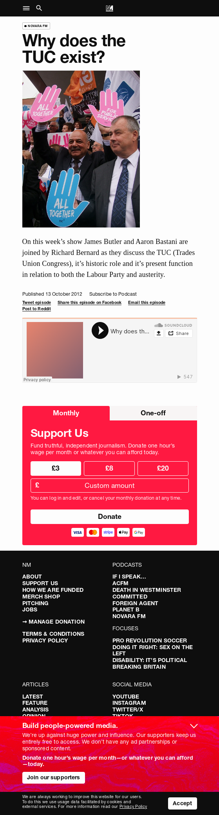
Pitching (35, 603)
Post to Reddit (36, 308)
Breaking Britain (139, 666)
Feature (35, 702)
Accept (182, 803)
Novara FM (129, 616)
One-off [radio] (153, 413)
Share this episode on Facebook (89, 302)
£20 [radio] (163, 468)
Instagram (129, 702)
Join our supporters (53, 777)
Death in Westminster (146, 589)
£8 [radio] (109, 468)
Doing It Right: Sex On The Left (152, 650)
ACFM (120, 583)
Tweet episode (36, 302)
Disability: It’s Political (149, 660)
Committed (129, 596)
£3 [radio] (56, 468)
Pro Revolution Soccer (149, 640)
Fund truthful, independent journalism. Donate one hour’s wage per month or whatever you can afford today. (103, 449)
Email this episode (146, 302)
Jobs (30, 609)
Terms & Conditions (53, 633)
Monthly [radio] (66, 413)
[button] (28, 8)
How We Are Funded (52, 589)
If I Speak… (129, 576)
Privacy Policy (45, 640)
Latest (32, 696)
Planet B (126, 609)
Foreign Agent (135, 603)
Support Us (40, 583)
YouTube (125, 696)
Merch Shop (41, 596)
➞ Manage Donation (53, 621)
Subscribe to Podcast (113, 294)
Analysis (35, 709)
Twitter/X (127, 709)
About (32, 576)
